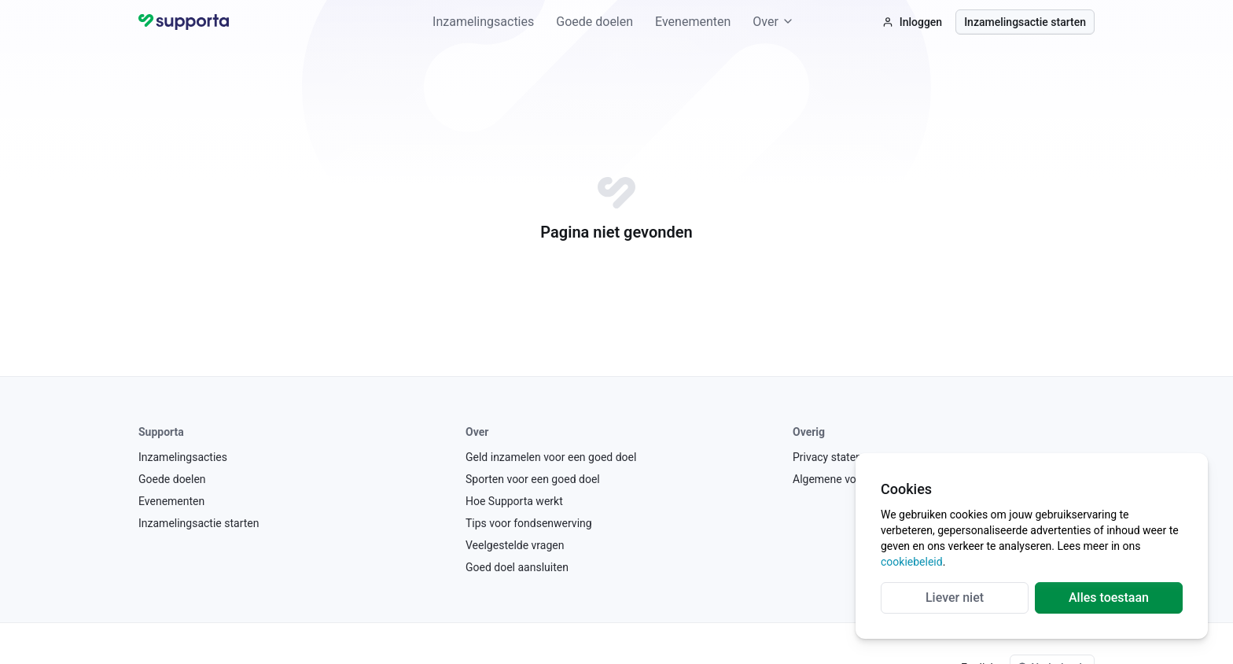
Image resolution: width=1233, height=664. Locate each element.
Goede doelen (594, 21)
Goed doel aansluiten (517, 567)
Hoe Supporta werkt (514, 501)
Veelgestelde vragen (515, 545)
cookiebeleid (912, 561)
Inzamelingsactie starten (1025, 22)
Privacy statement (837, 457)
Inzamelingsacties (483, 21)
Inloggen (912, 22)
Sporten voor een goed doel (533, 479)
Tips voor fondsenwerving (529, 523)
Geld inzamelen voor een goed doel (551, 457)
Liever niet (955, 597)
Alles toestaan (1109, 597)
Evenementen (693, 21)
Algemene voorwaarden (850, 479)
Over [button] (773, 21)
